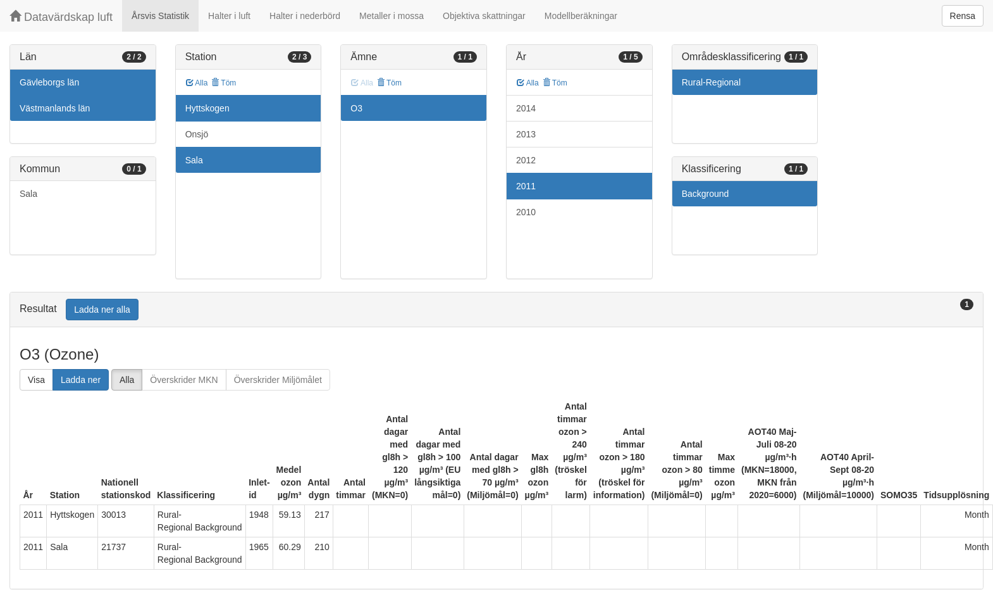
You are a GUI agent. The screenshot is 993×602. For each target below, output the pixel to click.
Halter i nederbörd (304, 16)
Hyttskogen (207, 108)
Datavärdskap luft (61, 16)
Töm (223, 82)
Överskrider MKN (184, 380)
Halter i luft (229, 16)
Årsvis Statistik (160, 16)
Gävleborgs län (49, 82)
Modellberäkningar (581, 16)
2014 (526, 108)
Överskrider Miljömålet (278, 380)
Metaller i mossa (391, 16)
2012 (526, 160)
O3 (356, 108)
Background (705, 194)
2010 (526, 212)
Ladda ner (81, 380)
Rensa (962, 16)
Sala (28, 194)
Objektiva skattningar (484, 16)
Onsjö (197, 134)
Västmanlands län (55, 108)
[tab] (496, 309)
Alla (197, 82)
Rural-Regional (711, 82)
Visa (36, 380)
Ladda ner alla (102, 309)
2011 (526, 186)
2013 (526, 134)
